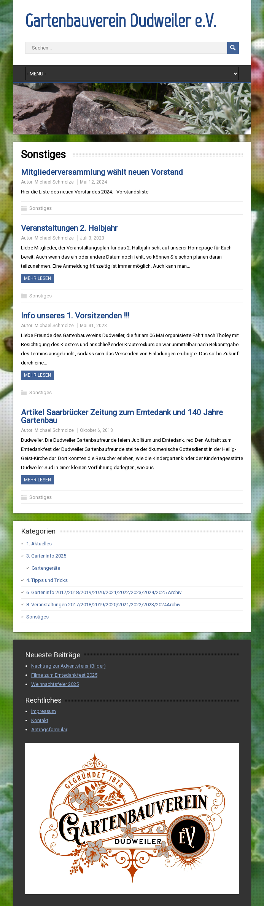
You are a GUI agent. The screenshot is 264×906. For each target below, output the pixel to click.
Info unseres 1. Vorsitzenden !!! (75, 315)
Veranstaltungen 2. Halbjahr (69, 228)
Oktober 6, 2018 (96, 430)
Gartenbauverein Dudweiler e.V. (120, 21)
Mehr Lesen (37, 278)
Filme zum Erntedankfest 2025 (64, 675)
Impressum (43, 711)
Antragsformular (49, 729)
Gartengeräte (46, 568)
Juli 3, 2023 (92, 238)
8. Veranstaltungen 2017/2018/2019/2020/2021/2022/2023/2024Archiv (103, 604)
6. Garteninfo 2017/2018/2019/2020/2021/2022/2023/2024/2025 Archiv (103, 592)
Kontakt (39, 720)
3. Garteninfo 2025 (46, 556)
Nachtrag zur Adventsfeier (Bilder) (68, 666)
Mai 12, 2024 (93, 182)
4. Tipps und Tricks (47, 580)
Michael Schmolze (54, 182)
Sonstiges (40, 208)
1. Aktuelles (39, 543)
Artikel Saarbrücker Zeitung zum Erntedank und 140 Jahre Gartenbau (122, 416)
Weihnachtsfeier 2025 (55, 684)
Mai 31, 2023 (93, 325)
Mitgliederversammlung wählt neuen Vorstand (102, 172)
